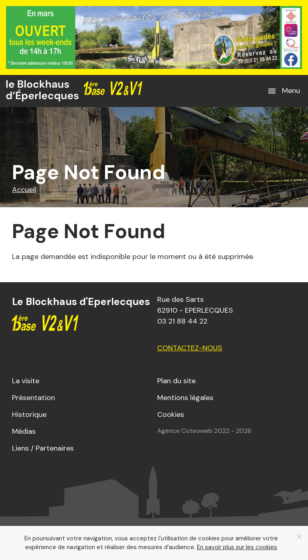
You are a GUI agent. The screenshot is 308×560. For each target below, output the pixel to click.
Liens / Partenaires (43, 448)
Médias (24, 431)
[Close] (299, 537)
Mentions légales (185, 397)
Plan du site (176, 381)
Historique (29, 414)
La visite (25, 381)
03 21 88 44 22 (182, 321)
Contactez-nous (189, 348)
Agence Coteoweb (185, 431)
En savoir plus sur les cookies (237, 547)
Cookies (170, 414)
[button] (283, 91)
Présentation (33, 397)
